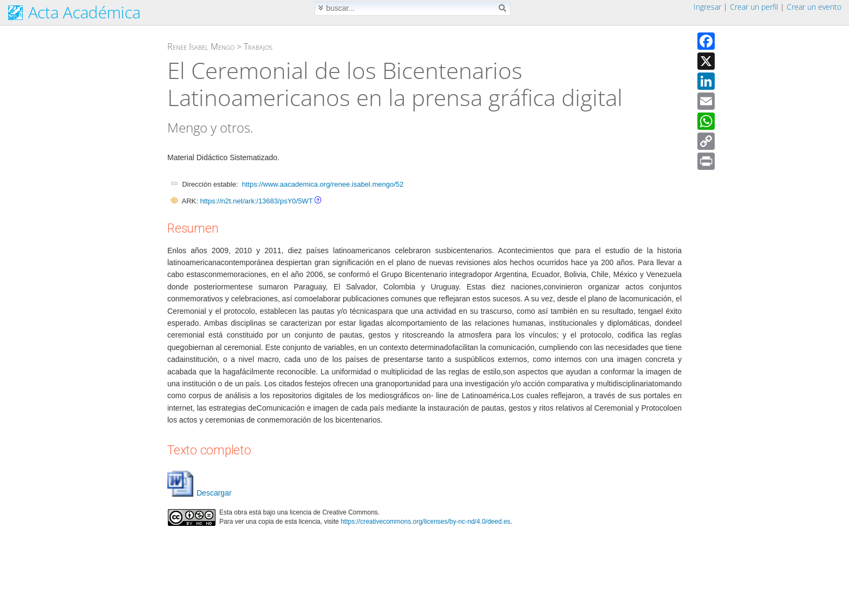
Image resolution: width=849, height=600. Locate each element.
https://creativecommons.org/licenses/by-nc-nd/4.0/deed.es (426, 521)
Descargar (199, 493)
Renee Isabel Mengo (200, 46)
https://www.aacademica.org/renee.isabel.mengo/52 (322, 184)
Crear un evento (814, 7)
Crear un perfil (754, 7)
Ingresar (707, 7)
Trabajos (258, 46)
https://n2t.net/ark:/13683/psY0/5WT (256, 201)
